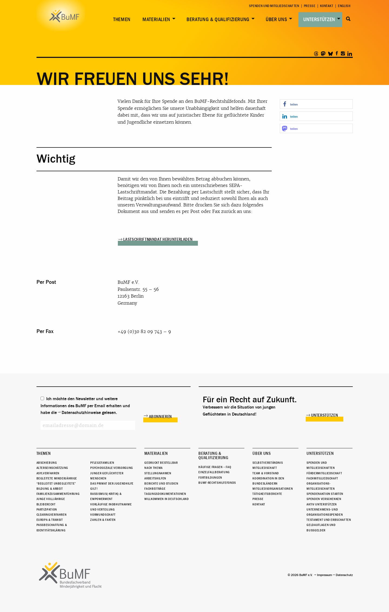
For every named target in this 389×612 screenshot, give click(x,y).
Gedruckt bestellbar (161, 463)
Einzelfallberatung (214, 472)
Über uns (276, 19)
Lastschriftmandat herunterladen (158, 239)
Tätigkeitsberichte (267, 494)
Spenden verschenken (324, 499)
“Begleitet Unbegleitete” (56, 483)
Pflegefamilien (102, 463)
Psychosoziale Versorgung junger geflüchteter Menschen (111, 473)
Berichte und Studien (161, 483)
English (344, 6)
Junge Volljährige (50, 499)
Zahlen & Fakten (103, 520)
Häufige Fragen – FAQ (214, 467)
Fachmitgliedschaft (322, 478)
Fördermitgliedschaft (324, 473)
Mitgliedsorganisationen (272, 489)
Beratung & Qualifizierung (218, 19)
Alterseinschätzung (52, 468)
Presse (309, 6)
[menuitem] (120, 19)
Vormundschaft (102, 514)
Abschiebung (46, 463)
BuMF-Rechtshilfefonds (217, 483)
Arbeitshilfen (155, 478)
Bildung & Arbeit (49, 489)
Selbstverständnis (267, 463)
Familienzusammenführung (58, 494)
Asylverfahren (47, 473)
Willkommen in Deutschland (166, 499)
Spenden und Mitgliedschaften (274, 6)
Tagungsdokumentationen (165, 494)
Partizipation (46, 509)
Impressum (324, 575)
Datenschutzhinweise (81, 412)
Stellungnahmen (157, 473)
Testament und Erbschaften (329, 520)
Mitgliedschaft (264, 468)
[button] (316, 104)
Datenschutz (344, 575)
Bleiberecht (46, 504)
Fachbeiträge (154, 489)
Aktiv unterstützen (322, 504)
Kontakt (326, 6)
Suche (348, 19)
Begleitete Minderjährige (56, 478)
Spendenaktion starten (325, 494)
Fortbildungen (210, 477)
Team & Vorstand (265, 473)
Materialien (156, 19)
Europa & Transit (49, 520)
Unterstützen (319, 19)
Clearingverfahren (51, 514)
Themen (122, 19)
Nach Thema (153, 468)
